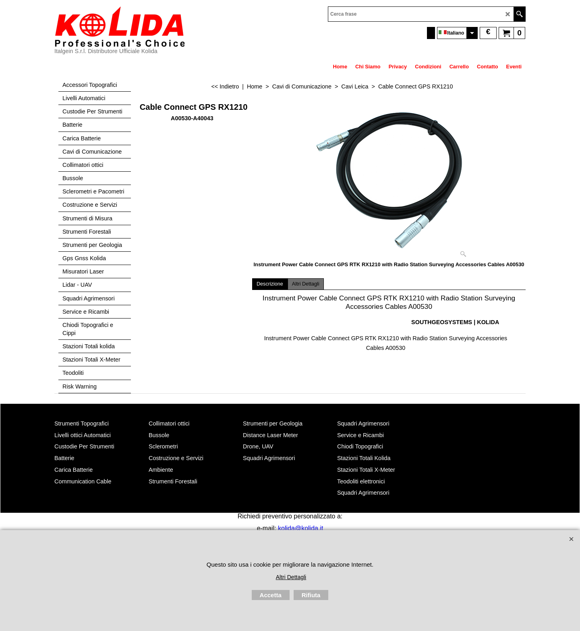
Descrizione (270, 284)
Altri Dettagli (305, 284)
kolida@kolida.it (300, 528)
